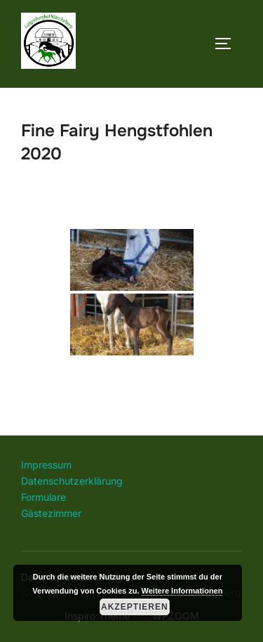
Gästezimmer (51, 513)
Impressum (46, 465)
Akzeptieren (134, 607)
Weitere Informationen (182, 591)
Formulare (43, 497)
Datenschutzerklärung (72, 481)
